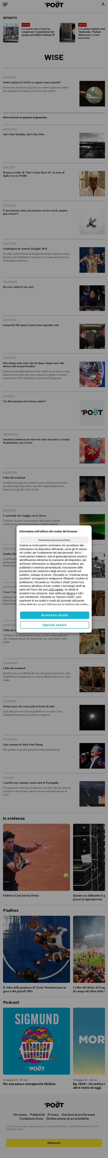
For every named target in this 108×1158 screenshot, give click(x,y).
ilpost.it (71, 593)
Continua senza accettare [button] (54, 540)
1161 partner (55, 589)
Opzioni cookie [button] (54, 625)
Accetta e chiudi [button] (54, 615)
